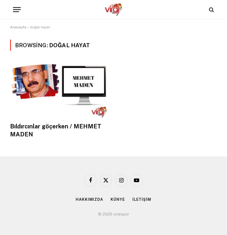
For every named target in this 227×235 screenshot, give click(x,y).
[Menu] (17, 9)
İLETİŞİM (141, 199)
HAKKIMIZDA (89, 199)
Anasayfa (18, 27)
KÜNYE (118, 199)
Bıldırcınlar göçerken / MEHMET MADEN (55, 130)
